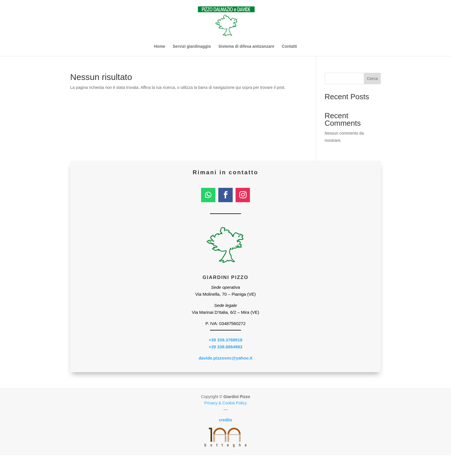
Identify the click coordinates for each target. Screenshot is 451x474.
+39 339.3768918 (225, 339)
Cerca (372, 78)
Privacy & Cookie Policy (225, 403)
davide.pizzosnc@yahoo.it (225, 358)
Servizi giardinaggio (192, 46)
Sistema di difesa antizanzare (246, 46)
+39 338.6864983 (225, 346)
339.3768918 (113, 464)
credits (225, 420)
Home (159, 46)
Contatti (289, 46)
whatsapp (338, 464)
